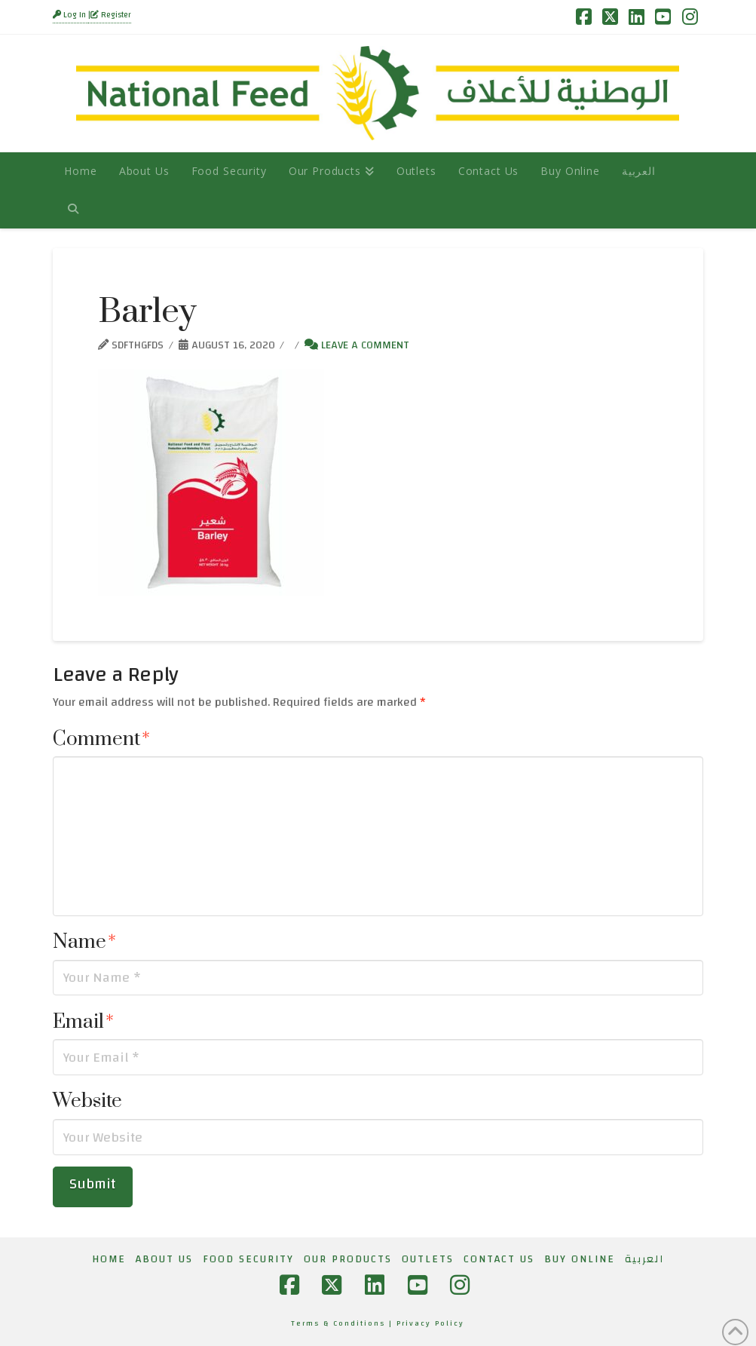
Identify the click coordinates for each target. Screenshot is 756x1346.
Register (110, 15)
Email (83, 1022)
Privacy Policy (430, 1323)
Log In (70, 15)
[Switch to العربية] (638, 171)
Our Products (348, 1259)
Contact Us (499, 1259)
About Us (164, 1259)
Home (109, 1259)
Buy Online (579, 1259)
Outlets (428, 1259)
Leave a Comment (357, 345)
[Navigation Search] (73, 209)
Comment (101, 739)
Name (84, 942)
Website (87, 1101)
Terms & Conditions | (343, 1323)
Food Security (248, 1259)
